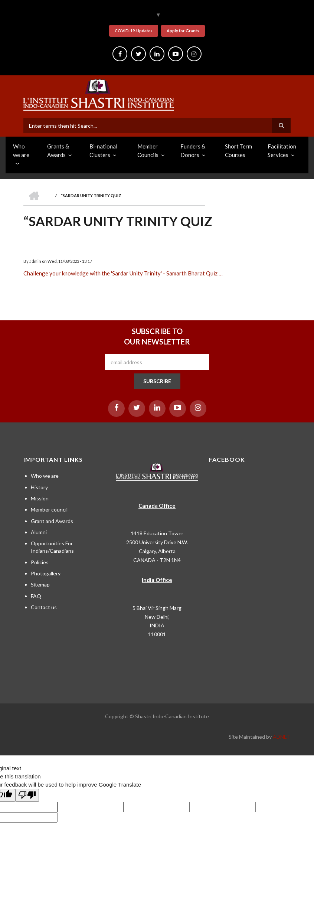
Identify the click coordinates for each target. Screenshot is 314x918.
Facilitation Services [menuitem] (282, 150)
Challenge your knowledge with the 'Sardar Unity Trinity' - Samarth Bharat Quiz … (123, 273)
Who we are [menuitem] (21, 150)
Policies (40, 562)
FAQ (36, 596)
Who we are (45, 476)
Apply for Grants (183, 30)
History (39, 487)
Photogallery (45, 573)
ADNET (282, 737)
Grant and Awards (52, 521)
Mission (40, 498)
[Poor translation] (27, 795)
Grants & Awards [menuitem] (58, 150)
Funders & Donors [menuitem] (192, 150)
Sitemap (40, 584)
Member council (49, 509)
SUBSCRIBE (157, 381)
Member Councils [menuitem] (147, 150)
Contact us (44, 607)
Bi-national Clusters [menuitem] (103, 150)
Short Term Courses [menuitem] (238, 150)
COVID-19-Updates (134, 30)
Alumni (39, 532)
